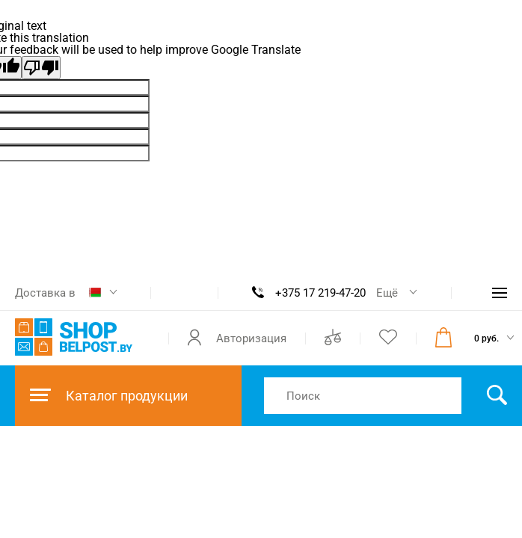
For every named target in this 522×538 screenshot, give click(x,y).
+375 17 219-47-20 (320, 293)
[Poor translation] (41, 67)
